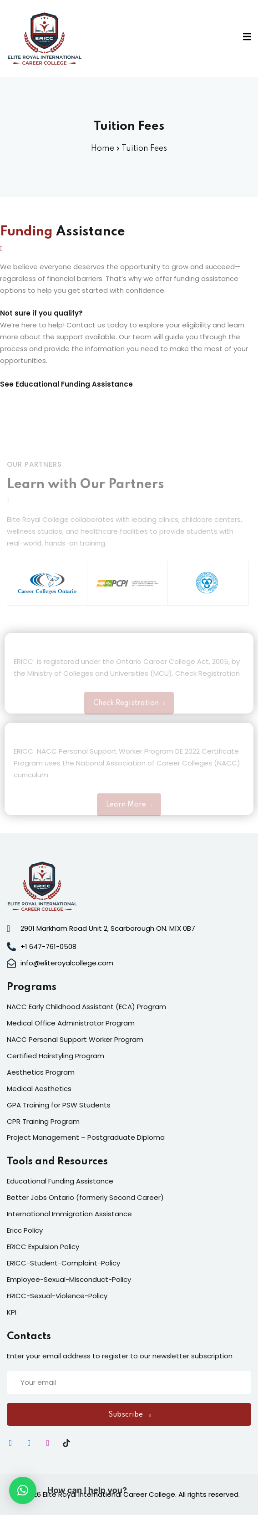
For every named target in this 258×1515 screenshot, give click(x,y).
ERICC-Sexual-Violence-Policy (57, 1296)
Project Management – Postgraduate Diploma (86, 1137)
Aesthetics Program (41, 1072)
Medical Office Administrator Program (71, 1023)
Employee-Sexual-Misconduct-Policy (69, 1279)
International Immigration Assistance (69, 1214)
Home (102, 148)
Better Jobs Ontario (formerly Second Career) (85, 1197)
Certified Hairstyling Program (55, 1056)
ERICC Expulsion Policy (43, 1246)
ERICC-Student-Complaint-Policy (63, 1263)
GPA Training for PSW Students (59, 1105)
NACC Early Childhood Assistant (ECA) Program (86, 1006)
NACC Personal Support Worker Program (75, 1039)
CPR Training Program (43, 1121)
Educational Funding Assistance (74, 384)
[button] (22, 1490)
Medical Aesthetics (39, 1088)
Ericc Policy (25, 1230)
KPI (11, 1312)
